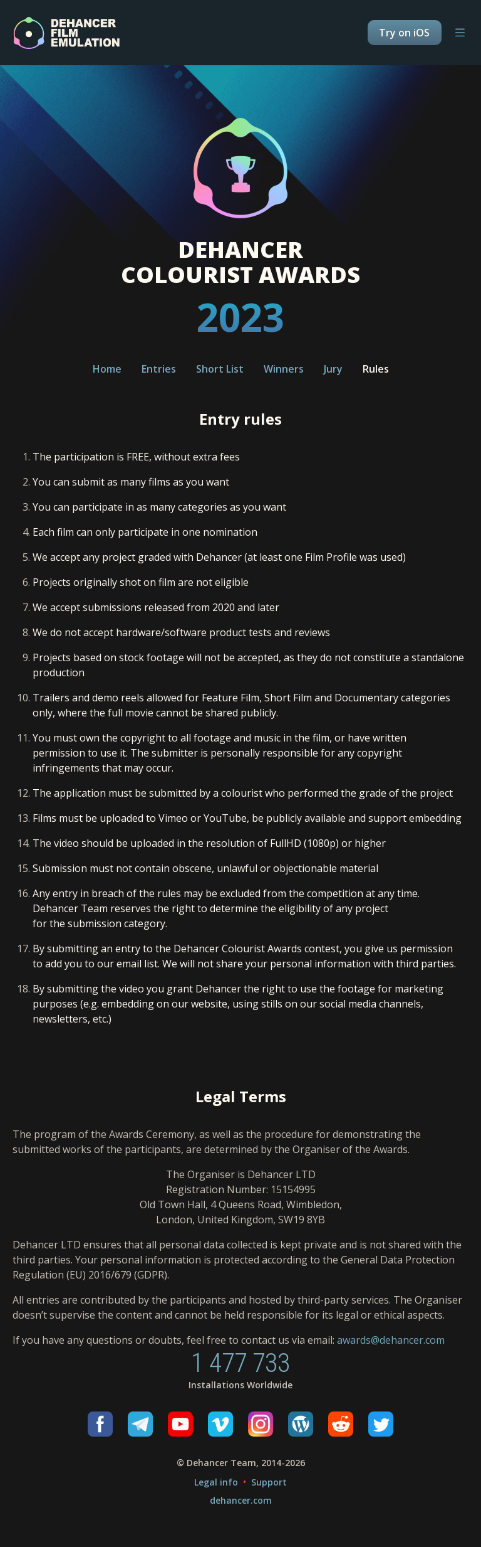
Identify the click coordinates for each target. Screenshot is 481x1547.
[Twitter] (380, 1424)
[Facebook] (100, 1424)
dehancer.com (241, 1500)
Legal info (216, 1482)
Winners (284, 369)
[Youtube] (180, 1424)
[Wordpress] (300, 1424)
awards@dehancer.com (391, 1340)
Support (269, 1482)
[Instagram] (260, 1424)
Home (107, 369)
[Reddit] (340, 1424)
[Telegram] (140, 1424)
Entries (159, 369)
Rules (376, 369)
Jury (333, 369)
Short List (220, 369)
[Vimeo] (220, 1424)
